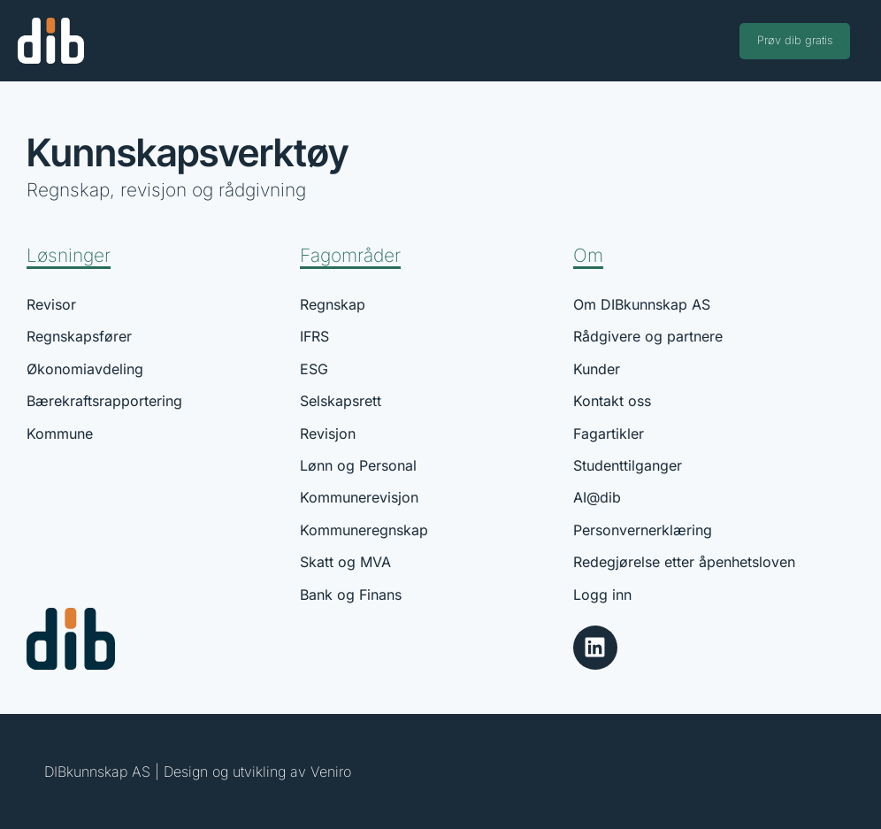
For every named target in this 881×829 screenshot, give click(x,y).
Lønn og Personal (358, 465)
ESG (314, 369)
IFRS (314, 336)
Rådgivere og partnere (648, 336)
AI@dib (597, 497)
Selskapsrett (340, 401)
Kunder (596, 369)
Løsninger (69, 255)
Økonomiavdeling (85, 369)
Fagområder (350, 255)
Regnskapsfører (79, 336)
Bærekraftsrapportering (104, 401)
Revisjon (328, 433)
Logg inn (602, 594)
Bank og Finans (351, 594)
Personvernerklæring (642, 530)
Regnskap (332, 304)
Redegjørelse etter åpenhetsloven (684, 562)
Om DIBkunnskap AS (641, 304)
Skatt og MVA (345, 562)
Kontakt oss (612, 401)
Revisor (51, 304)
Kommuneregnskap (364, 530)
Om (588, 255)
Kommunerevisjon (359, 497)
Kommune (60, 433)
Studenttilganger (627, 465)
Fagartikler (608, 433)
